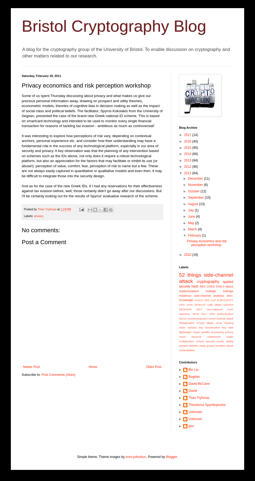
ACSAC (198, 300)
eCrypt (200, 322)
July (191, 210)
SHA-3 (220, 286)
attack (229, 286)
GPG (182, 304)
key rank (227, 327)
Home (93, 367)
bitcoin (183, 318)
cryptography (208, 281)
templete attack (224, 345)
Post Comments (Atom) (58, 375)
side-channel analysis (209, 295)
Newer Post (31, 367)
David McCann (199, 384)
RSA (204, 313)
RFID (196, 313)
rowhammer (214, 336)
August (193, 204)
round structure (190, 336)
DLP (213, 300)
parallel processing (212, 332)
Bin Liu (194, 370)
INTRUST (200, 304)
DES (207, 300)
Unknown (195, 412)
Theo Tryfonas (199, 398)
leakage (211, 291)
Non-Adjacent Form (220, 309)
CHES (211, 286)
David (193, 391)
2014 (188, 154)
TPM (212, 313)
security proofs (215, 341)
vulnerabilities (187, 350)
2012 (188, 167)
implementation (189, 291)
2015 (188, 148)
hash (195, 286)
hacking (228, 322)
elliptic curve (214, 322)
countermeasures (197, 318)
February (195, 235)
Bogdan (194, 377)
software (193, 345)
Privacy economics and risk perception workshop (207, 243)
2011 (188, 173)
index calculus (188, 327)
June (192, 216)
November (196, 185)
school (200, 341)
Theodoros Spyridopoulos (207, 405)
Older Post (153, 367)
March (193, 229)
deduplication (187, 322)
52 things (190, 275)
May (191, 223)
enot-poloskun (136, 457)
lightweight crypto (189, 332)
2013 (188, 160)
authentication (225, 313)
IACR (190, 304)
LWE (210, 304)
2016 (188, 141)
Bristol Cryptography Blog (114, 26)
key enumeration (209, 327)
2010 (188, 255)
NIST (199, 309)
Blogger (171, 457)
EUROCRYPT (225, 300)
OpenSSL (184, 313)
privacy (38, 216)
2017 (188, 135)
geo (191, 426)
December (196, 178)
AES (203, 286)
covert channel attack (220, 318)
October (194, 191)
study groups (207, 345)
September (196, 197)
